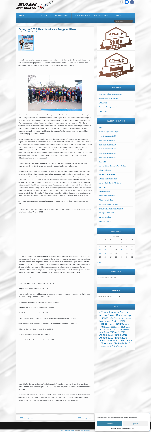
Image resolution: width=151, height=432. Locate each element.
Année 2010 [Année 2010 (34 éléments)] (120, 327)
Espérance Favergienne (107, 174)
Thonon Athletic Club (106, 200)
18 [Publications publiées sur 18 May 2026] (100, 253)
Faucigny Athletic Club (106, 213)
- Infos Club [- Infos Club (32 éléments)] (113, 318)
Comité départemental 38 (107, 153)
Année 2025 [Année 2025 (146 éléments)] (124, 343)
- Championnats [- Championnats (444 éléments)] (108, 312)
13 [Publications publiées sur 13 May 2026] (110, 250)
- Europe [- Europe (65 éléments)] (127, 315)
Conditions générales (128, 428)
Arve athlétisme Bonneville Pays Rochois (112, 166)
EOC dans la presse (26, 418)
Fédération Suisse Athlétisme (108, 204)
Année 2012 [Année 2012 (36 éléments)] (108, 330)
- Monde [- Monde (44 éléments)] (127, 318)
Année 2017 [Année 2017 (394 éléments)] (106, 334)
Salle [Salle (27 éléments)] (124, 346)
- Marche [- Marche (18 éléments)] (121, 318)
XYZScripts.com (85, 430)
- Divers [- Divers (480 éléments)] (119, 315)
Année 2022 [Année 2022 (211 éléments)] (119, 340)
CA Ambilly (102, 161)
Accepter (109, 424)
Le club (32, 15)
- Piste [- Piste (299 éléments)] (122, 321)
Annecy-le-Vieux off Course (108, 179)
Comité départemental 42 (107, 149)
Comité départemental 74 (107, 136)
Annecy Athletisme (105, 217)
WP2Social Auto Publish (67, 430)
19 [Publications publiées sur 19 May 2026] (105, 253)
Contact (117, 15)
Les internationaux (82, 15)
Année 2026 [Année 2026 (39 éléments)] (104, 346)
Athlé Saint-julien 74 (106, 191)
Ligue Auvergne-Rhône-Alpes (109, 132)
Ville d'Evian (103, 111)
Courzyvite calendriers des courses (110, 94)
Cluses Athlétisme (105, 170)
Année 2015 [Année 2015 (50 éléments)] (109, 332)
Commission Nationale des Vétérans (111, 208)
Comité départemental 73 (107, 140)
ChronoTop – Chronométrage (108, 98)
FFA (100, 127)
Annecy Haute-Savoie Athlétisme (110, 183)
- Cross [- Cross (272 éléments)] (110, 315)
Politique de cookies (115, 428)
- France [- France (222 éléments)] (103, 318)
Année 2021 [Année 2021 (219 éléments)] (105, 340)
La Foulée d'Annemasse (107, 196)
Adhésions (46, 15)
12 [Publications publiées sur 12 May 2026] (105, 250)
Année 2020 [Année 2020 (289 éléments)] (120, 337)
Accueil (21, 15)
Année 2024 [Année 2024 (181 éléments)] (111, 343)
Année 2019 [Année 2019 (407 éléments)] (106, 337)
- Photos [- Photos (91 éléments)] (114, 321)
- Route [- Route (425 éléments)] (119, 323)
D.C (36, 32)
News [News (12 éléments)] (120, 346)
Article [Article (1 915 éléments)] (113, 346)
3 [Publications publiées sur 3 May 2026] (132, 242)
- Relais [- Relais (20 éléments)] (111, 324)
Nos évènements (102, 15)
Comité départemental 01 (107, 144)
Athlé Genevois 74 (105, 221)
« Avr (99, 263)
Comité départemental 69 (107, 157)
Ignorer (135, 424)
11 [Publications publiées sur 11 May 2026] (100, 250)
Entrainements (62, 15)
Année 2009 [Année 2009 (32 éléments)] (110, 327)
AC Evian (102, 187)
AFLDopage (103, 102)
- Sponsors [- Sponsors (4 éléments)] (126, 324)
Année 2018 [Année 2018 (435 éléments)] (121, 334)
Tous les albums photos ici (108, 107)
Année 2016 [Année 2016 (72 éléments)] (119, 332)
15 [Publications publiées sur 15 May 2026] (121, 250)
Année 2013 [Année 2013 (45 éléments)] (119, 330)
